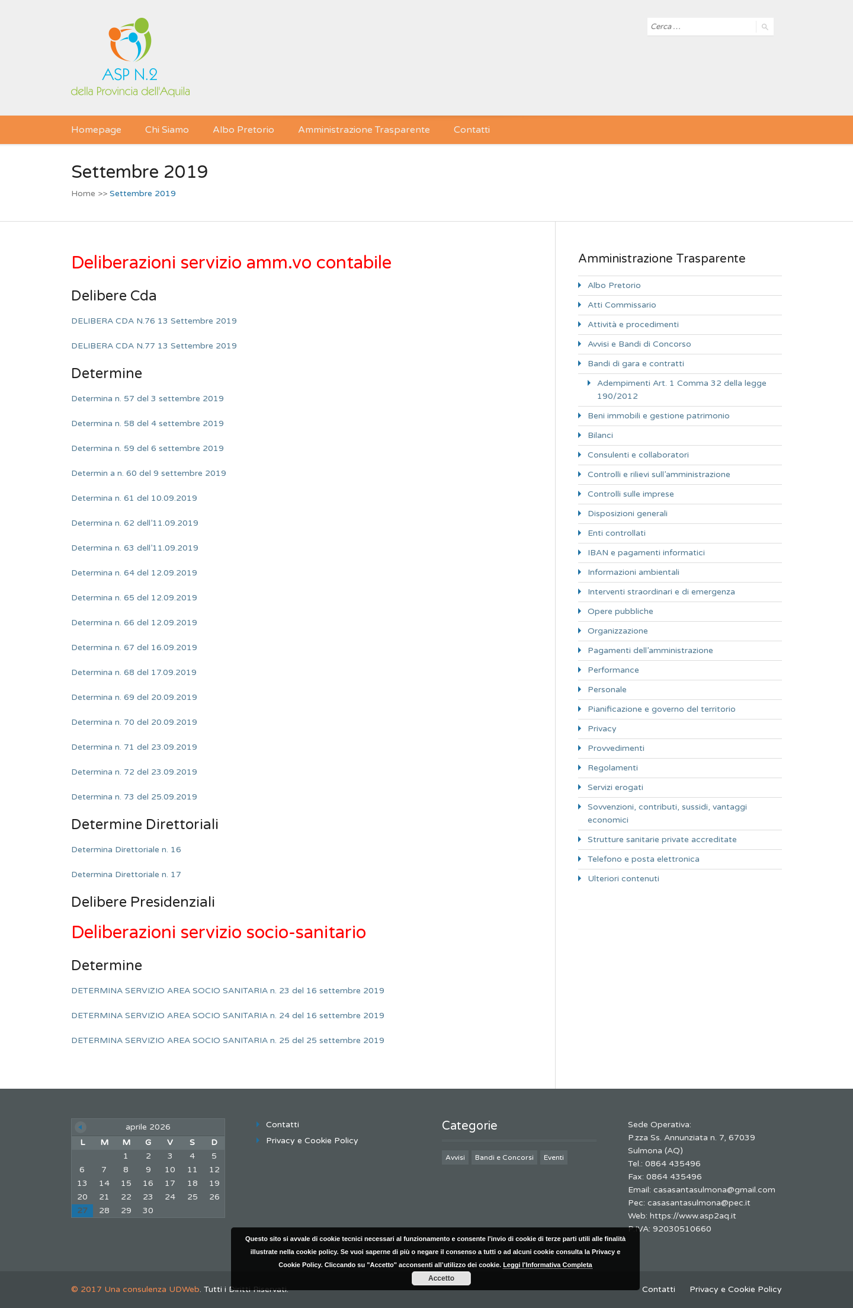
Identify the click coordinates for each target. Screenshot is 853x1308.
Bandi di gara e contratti (636, 364)
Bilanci (600, 435)
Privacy (602, 729)
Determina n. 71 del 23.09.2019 (134, 747)
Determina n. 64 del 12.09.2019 (134, 573)
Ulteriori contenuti (623, 879)
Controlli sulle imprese (631, 494)
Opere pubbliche (620, 611)
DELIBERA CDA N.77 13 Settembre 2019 (154, 346)
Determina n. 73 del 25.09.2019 (134, 797)
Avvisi (455, 1157)
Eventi (554, 1157)
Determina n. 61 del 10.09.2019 (134, 498)
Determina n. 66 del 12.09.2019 (134, 623)
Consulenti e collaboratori (638, 455)
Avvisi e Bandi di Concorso (639, 344)
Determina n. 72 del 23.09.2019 (134, 772)
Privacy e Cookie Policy (312, 1141)
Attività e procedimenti (633, 324)
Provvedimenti (616, 748)
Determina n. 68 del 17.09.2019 (134, 672)
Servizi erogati (615, 787)
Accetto (441, 1278)
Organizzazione (618, 631)
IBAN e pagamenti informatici (646, 553)
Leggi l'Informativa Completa (547, 1264)
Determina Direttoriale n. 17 (126, 874)
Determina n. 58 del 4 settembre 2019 (147, 423)
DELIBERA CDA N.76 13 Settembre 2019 (154, 321)
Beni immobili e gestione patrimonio (659, 416)
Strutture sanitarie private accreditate (662, 839)
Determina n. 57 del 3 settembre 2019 (147, 399)
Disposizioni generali (628, 514)
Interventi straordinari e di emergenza (661, 592)
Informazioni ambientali (633, 572)
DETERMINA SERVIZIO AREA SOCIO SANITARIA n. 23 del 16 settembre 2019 (227, 991)
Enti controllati (617, 533)
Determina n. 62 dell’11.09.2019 (134, 523)
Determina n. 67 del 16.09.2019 (134, 647)
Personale (607, 690)
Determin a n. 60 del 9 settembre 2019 (148, 473)
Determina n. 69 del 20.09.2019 (134, 697)
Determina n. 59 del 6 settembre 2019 (147, 448)
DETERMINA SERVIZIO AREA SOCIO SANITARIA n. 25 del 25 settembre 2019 (227, 1040)
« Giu (80, 1127)
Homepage (96, 130)
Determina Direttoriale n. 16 (126, 850)
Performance (613, 670)
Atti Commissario (622, 305)
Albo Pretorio (243, 130)
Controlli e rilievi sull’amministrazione (659, 474)
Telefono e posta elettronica (644, 859)
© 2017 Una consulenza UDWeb (135, 1289)
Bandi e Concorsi (504, 1157)
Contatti (472, 130)
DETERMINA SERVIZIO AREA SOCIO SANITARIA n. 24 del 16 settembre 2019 (227, 1015)
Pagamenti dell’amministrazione (650, 650)
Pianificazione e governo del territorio (662, 709)
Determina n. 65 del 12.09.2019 (134, 598)
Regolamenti (613, 768)
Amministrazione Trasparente (364, 130)
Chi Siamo (167, 130)
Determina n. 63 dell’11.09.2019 (134, 548)
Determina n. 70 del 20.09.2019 (134, 722)
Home (83, 193)
